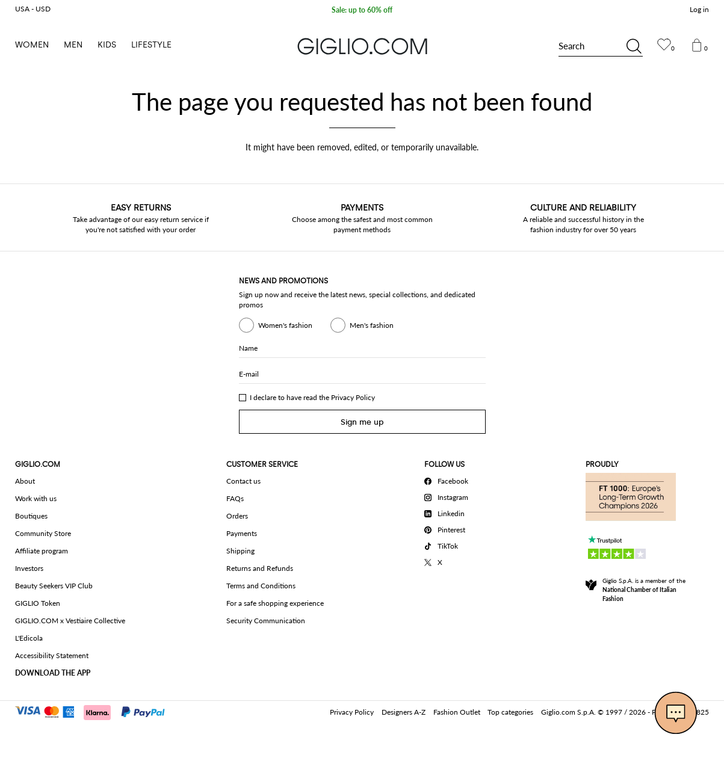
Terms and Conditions (260, 585)
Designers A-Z (403, 711)
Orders (237, 515)
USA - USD (33, 8)
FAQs (235, 498)
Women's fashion (275, 325)
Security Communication (265, 620)
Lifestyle (151, 45)
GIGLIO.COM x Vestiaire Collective (70, 620)
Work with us (36, 498)
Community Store (43, 533)
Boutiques (31, 515)
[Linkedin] (448, 512)
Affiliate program (41, 550)
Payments (241, 533)
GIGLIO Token (37, 603)
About (25, 480)
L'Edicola (29, 637)
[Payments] (95, 711)
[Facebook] (448, 479)
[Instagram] (448, 495)
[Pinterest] (448, 528)
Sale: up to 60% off (362, 10)
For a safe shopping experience (275, 603)
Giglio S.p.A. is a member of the (643, 589)
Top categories (510, 711)
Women (32, 45)
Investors (29, 568)
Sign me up (362, 422)
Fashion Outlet (456, 711)
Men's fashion (362, 325)
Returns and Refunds (259, 568)
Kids (106, 45)
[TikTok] (448, 544)
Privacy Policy (353, 397)
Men (73, 45)
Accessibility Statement (51, 655)
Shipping (240, 550)
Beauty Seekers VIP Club (54, 585)
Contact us (243, 480)
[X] (448, 560)
